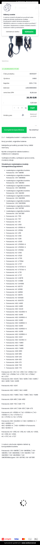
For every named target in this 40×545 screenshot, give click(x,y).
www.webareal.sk (29, 543)
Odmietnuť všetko (12, 32)
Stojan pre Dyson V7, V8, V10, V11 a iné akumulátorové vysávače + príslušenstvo (18, 509)
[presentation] (3, 499)
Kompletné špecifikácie (14, 130)
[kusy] (18, 108)
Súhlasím (29, 32)
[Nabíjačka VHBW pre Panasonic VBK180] (20, 44)
